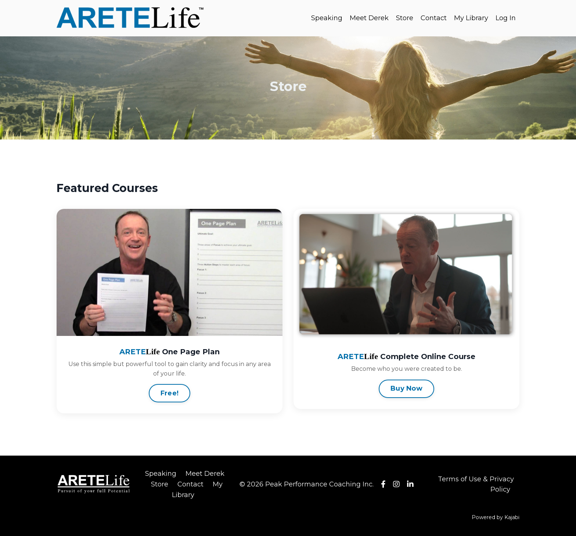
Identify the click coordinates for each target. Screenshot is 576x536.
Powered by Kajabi (495, 517)
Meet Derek (369, 18)
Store (404, 18)
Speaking (326, 18)
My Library (471, 18)
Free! (170, 393)
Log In (506, 18)
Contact (434, 18)
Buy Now (406, 388)
